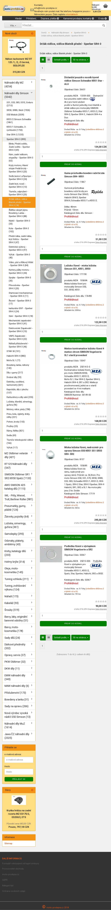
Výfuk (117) (12, 447)
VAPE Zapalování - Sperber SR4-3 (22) (18, 337)
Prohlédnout (71, 124)
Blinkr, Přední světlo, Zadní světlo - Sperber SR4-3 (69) (19, 147)
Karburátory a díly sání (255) (20, 397)
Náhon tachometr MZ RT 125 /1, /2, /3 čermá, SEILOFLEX (18, 62)
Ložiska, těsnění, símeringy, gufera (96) (19, 403)
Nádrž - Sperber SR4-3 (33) (19, 222)
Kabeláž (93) (11, 603)
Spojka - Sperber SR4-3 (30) (20, 279)
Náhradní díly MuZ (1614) (14, 725)
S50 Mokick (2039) (15, 114)
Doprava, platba (50, 18)
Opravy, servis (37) (15, 655)
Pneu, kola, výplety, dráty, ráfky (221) (18, 415)
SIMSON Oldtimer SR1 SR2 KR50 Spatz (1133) (17, 476)
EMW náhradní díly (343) (14, 677)
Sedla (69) (11, 435)
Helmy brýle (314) (14, 561)
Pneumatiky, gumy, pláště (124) (15, 508)
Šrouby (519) (11, 610)
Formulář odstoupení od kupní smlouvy (20, 863)
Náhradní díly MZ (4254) (14, 84)
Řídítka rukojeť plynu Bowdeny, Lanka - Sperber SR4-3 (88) (18, 213)
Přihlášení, (31, 18)
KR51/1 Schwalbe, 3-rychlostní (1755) (16, 128)
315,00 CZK (19, 72)
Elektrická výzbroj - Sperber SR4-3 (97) (18, 248)
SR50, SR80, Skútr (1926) (18, 110)
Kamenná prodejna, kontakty (78, 18)
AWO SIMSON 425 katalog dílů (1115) (14, 486)
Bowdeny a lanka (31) (16, 699)
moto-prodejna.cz (10, 874)
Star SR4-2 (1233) (15, 134)
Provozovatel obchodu (13, 868)
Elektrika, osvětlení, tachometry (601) (15, 383)
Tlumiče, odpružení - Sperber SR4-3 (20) (18, 193)
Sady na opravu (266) (16, 706)
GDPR (5, 880)
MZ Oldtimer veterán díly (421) (16, 455)
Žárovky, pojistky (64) (16, 516)
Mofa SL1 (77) (13, 360)
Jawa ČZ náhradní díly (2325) (16, 736)
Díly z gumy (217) (15, 372)
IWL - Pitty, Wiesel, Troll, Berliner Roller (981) (18, 497)
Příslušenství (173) (15, 692)
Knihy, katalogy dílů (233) (15, 553)
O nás (102, 18)
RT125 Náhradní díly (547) (15, 465)
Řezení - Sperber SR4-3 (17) (20, 302)
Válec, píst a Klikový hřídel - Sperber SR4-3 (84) (21, 264)
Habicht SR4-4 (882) (16, 356)
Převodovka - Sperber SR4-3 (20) (19, 287)
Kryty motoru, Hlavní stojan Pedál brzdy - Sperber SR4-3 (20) (18, 168)
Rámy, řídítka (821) (15, 431)
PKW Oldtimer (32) (15, 661)
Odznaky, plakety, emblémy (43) (14, 542)
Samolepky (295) (14, 533)
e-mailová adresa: (12, 754)
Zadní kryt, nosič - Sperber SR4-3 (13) (18, 185)
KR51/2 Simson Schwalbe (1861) (19, 121)
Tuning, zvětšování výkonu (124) (15, 587)
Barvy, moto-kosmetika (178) (13, 629)
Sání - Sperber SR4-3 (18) (21, 316)
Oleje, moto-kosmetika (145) (13, 570)
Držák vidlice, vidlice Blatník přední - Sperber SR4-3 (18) (20, 202)
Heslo (7, 766)
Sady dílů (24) (12, 637)
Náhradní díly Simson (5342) (16, 95)
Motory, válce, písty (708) (18, 409)
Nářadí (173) (11, 596)
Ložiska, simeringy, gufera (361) (15, 525)
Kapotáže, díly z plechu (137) (17, 391)
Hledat (18, 18)
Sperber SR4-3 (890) (16, 139)
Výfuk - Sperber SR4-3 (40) (19, 256)
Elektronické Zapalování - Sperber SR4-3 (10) (21, 330)
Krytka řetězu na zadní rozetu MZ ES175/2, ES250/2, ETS (19, 814)
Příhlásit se (18, 779)
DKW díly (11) (12, 668)
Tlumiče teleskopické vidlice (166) (20, 441)
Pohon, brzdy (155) (16, 421)
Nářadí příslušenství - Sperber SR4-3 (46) (19, 345)
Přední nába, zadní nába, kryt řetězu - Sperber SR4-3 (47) (20, 239)
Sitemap (8, 843)
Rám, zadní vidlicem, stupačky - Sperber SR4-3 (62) (21, 157)
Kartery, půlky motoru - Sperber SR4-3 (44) (19, 271)
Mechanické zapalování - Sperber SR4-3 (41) (20, 322)
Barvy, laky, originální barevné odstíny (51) (16, 618)
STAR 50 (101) (13, 351)
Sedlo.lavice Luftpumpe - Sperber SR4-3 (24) (20, 177)
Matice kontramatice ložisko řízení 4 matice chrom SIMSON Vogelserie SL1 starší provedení (84, 352)
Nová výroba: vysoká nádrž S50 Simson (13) (17, 714)
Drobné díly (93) (14, 377)
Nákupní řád (7, 885)
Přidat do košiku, (73, 164)
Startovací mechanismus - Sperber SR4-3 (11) (21, 294)
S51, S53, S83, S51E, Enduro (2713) (20, 104)
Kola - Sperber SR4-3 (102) (19, 230)
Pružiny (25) (12, 426)
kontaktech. (72, 14)
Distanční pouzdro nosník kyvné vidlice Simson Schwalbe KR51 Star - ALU (84, 81)
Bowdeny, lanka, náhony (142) (18, 366)
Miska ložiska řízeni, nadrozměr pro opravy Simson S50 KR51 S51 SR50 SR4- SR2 (83, 450)
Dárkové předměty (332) (14, 646)
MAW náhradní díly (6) (16, 686)
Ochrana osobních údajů (13, 891)
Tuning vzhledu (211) (16, 579)
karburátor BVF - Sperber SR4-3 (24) (21, 310)
